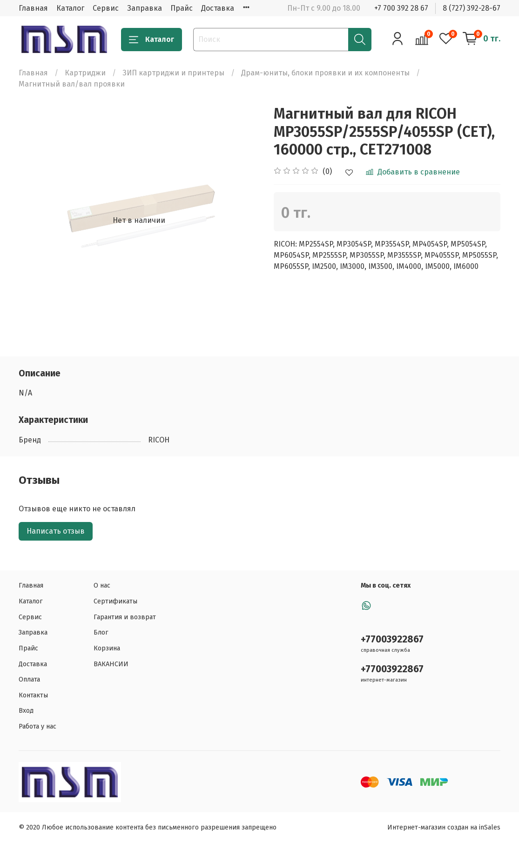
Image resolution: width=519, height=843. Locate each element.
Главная (33, 8)
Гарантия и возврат (125, 617)
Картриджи (85, 72)
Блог (101, 632)
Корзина (107, 648)
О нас (102, 585)
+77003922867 (392, 639)
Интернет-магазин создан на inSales (443, 827)
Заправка (144, 8)
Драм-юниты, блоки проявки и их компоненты (325, 72)
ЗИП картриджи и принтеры (173, 72)
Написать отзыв (56, 531)
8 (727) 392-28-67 (471, 8)
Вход (26, 711)
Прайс (181, 8)
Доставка (217, 8)
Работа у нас (37, 726)
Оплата (29, 679)
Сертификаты (115, 601)
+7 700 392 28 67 (401, 8)
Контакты (33, 695)
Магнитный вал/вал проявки (72, 84)
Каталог (70, 8)
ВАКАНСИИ (111, 664)
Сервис (106, 8)
